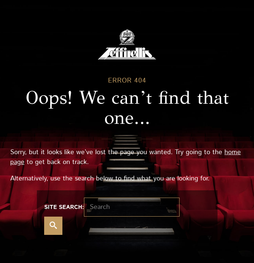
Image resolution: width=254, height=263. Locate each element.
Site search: (64, 207)
